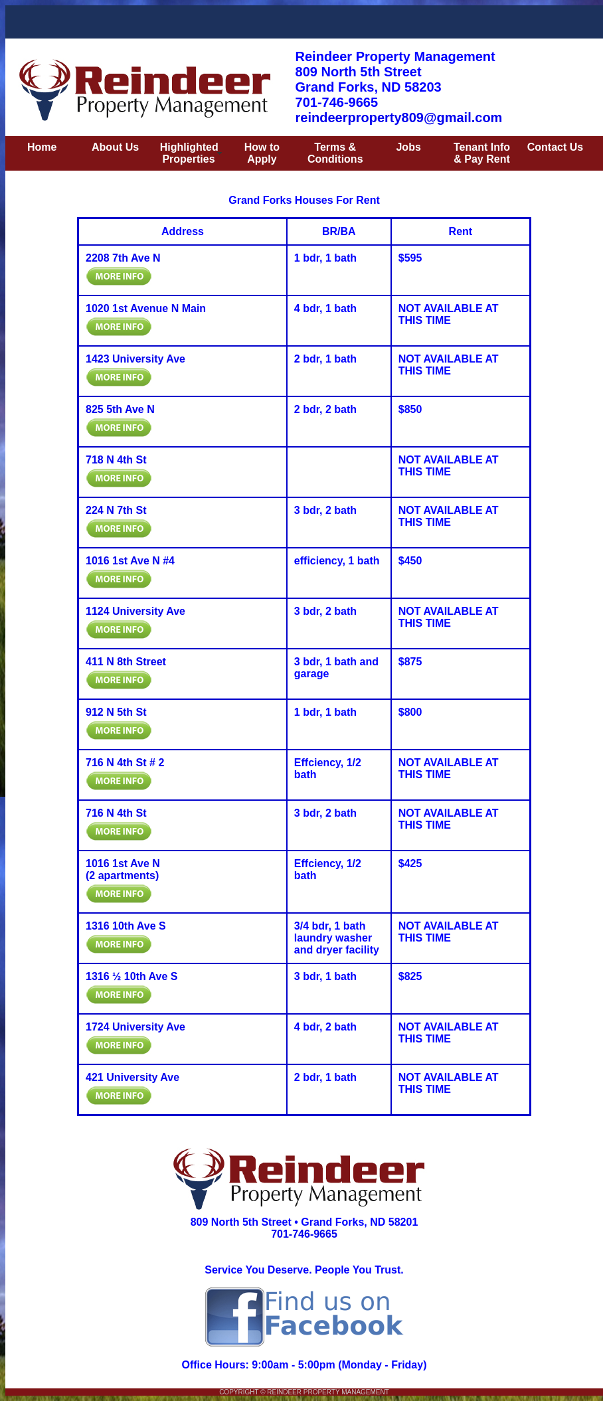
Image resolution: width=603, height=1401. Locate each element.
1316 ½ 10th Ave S (131, 976)
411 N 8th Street (126, 661)
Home (41, 147)
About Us (115, 147)
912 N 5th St (116, 712)
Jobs (408, 147)
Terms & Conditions (335, 153)
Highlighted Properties (189, 153)
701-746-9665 (304, 1234)
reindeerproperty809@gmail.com (399, 117)
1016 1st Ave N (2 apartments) (123, 869)
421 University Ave (132, 1077)
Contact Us (555, 147)
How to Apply (262, 153)
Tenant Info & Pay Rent (482, 153)
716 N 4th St (116, 813)
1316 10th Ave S (126, 926)
